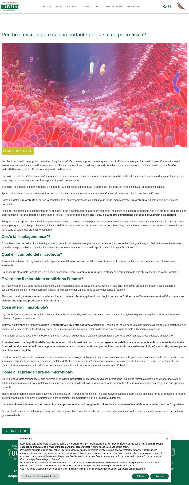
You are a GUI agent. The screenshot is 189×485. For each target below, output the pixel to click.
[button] (167, 438)
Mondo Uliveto (92, 6)
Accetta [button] (159, 476)
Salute (47, 6)
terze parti (70, 450)
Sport (59, 6)
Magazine (133, 6)
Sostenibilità (114, 6)
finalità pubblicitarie (55, 456)
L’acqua (72, 6)
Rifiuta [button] (140, 476)
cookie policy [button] (122, 447)
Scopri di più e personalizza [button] (40, 476)
